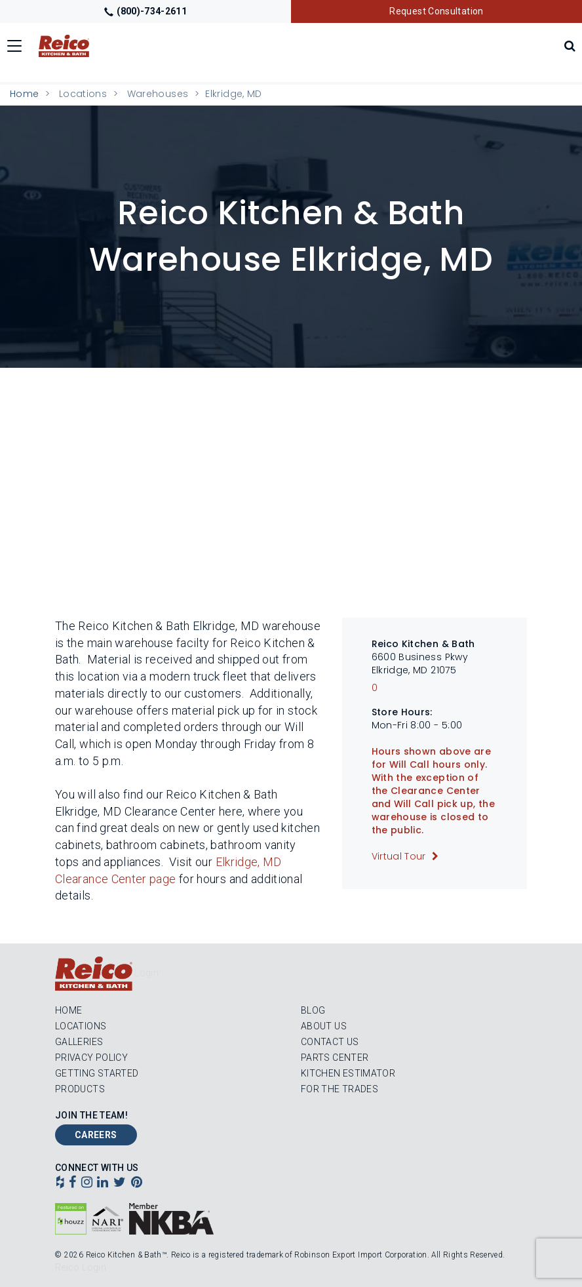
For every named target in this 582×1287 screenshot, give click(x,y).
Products (80, 1089)
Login (146, 973)
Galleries (79, 1042)
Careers (96, 1135)
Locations (83, 93)
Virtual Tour (400, 856)
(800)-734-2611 (145, 11)
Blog (313, 1010)
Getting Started (96, 1073)
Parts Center (334, 1057)
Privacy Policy (91, 1057)
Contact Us (330, 1042)
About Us (324, 1026)
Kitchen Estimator (348, 1073)
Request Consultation (436, 11)
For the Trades (339, 1089)
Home (24, 93)
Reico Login (80, 1267)
